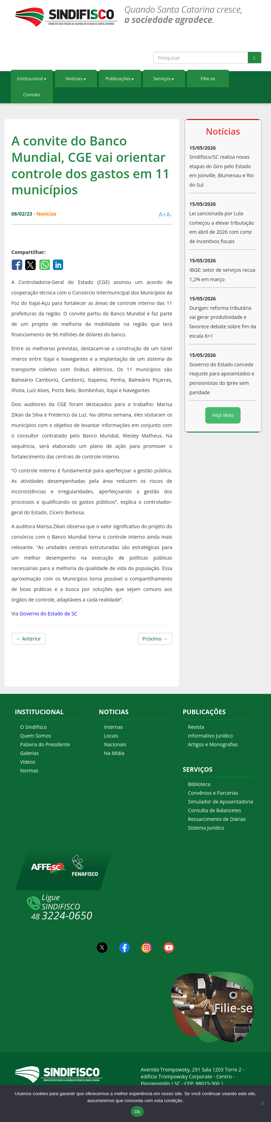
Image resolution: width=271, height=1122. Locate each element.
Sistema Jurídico (206, 827)
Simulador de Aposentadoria (220, 801)
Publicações (120, 78)
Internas (113, 727)
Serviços (164, 78)
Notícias (75, 78)
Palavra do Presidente (45, 744)
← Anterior (28, 638)
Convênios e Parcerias (213, 793)
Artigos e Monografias (213, 744)
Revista (196, 727)
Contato (31, 94)
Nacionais (115, 744)
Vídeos (27, 761)
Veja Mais (223, 415)
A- (169, 214)
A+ (162, 214)
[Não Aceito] (262, 1103)
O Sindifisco (33, 727)
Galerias (29, 753)
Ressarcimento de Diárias (217, 819)
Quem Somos (35, 735)
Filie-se (208, 78)
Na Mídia (114, 753)
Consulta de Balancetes (214, 810)
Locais (111, 735)
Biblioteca (199, 784)
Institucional (31, 78)
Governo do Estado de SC (48, 613)
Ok (137, 1111)
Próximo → (154, 638)
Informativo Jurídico (210, 735)
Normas (29, 770)
